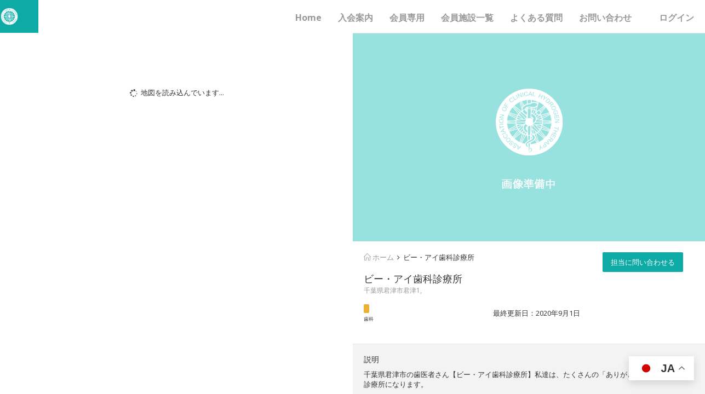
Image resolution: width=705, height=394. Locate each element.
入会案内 (355, 17)
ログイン (676, 17)
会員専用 (407, 17)
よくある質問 (536, 17)
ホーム (379, 257)
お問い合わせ (605, 17)
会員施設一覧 (467, 17)
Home (308, 17)
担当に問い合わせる (643, 262)
